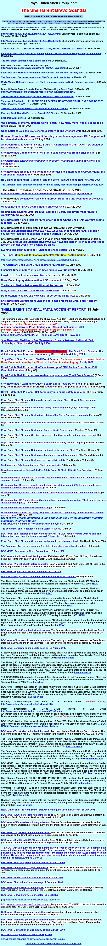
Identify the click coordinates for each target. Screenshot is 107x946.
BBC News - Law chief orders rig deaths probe (26, 815)
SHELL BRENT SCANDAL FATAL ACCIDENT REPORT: (44, 309)
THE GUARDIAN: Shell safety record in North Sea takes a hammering (37, 96)
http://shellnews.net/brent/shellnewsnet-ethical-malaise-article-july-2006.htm (46, 193)
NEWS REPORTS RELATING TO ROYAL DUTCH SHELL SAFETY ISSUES (33, 939)
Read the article (65, 658)
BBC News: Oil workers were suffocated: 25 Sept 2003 (29, 895)
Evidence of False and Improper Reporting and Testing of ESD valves (61, 198)
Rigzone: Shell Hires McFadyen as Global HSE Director (30, 113)
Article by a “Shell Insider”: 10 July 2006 (25, 343)
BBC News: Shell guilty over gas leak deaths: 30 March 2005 (33, 862)
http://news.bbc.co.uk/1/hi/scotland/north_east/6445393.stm (32, 68)
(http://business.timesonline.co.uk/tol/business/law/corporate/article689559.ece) (40, 260)
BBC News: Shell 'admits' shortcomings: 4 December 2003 (32, 882)
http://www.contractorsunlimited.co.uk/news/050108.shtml (31, 711)
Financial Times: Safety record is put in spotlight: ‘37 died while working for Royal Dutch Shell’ (51, 53)
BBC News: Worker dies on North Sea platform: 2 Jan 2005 (32, 877)
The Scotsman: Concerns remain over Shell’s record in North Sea (35, 77)
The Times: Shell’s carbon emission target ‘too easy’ (24, 27)
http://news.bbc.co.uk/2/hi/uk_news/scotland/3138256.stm (30, 900)
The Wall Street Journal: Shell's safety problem (26, 61)
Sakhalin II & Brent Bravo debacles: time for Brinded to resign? (34, 108)
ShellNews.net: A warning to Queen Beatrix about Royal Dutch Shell (41, 383)
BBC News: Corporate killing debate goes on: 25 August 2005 (33, 648)
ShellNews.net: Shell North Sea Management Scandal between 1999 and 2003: (47, 340)
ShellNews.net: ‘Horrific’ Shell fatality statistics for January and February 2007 (42, 72)
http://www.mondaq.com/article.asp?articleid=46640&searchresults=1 (38, 92)
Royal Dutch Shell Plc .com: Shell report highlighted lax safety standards (39, 455)
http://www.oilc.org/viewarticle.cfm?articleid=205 (27, 704)
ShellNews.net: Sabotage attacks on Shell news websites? (32, 465)
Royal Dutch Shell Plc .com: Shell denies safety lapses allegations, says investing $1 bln (48, 407)
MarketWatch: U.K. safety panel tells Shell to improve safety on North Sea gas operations (48, 82)
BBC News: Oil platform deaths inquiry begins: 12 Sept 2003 (33, 930)
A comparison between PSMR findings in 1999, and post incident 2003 (42, 327)
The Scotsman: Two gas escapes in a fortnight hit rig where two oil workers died (43, 546)
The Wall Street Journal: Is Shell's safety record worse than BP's (42, 48)
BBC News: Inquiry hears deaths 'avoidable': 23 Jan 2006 (31, 571)
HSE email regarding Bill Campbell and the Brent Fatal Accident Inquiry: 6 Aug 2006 (51, 179)
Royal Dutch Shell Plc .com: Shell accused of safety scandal (33, 422)
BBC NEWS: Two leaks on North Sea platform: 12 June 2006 (32, 551)
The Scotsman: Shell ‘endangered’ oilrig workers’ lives (30, 529)
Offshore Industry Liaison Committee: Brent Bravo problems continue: (38, 576)
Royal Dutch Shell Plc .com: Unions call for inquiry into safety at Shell (38, 450)
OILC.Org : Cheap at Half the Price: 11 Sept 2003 (26, 934)
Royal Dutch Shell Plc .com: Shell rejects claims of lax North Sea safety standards (44, 415)
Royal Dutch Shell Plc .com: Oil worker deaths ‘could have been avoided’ (39, 541)
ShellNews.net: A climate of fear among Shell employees (31, 524)
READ (95, 584)
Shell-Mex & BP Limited (13, 118)
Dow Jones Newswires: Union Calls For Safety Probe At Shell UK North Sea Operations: (48, 470)
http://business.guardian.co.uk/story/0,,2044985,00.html (30, 34)
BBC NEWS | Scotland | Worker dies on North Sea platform (53, 725)
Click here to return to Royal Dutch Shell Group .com (54, 943)
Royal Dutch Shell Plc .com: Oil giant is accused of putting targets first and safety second (48, 435)
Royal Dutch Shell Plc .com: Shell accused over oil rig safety (33, 460)
